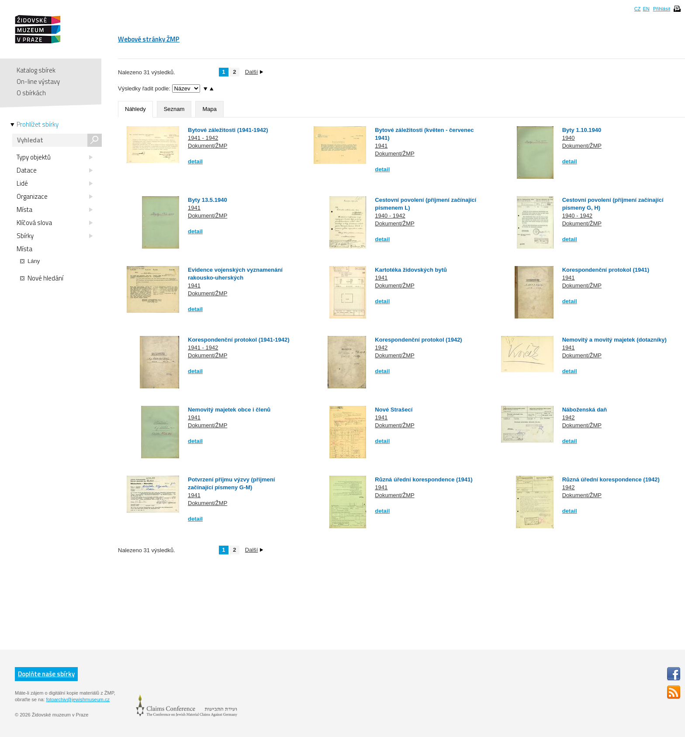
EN (646, 8)
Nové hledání (41, 278)
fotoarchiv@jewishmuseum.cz (78, 699)
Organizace (55, 197)
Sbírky (55, 236)
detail (195, 161)
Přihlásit (661, 8)
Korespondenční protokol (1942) (418, 339)
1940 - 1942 (390, 215)
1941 (381, 145)
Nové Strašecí (393, 409)
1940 (568, 138)
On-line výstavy (38, 81)
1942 (381, 347)
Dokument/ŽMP (207, 145)
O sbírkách (31, 93)
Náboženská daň (587, 409)
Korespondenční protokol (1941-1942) (239, 339)
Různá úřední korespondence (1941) (423, 479)
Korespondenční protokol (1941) (605, 269)
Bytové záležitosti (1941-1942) (228, 130)
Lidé (55, 183)
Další (254, 72)
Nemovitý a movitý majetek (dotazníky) (614, 339)
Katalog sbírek (36, 70)
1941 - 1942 (203, 138)
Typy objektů (55, 157)
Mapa (209, 109)
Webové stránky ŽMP (149, 39)
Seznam (174, 109)
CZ (637, 8)
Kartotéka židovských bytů (411, 269)
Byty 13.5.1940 (207, 200)
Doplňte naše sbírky (46, 674)
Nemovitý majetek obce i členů (229, 409)
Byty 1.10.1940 (582, 130)
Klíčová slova (55, 223)
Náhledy (135, 109)
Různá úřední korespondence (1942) (611, 479)
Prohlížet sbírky (38, 124)
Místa (55, 210)
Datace (55, 170)
